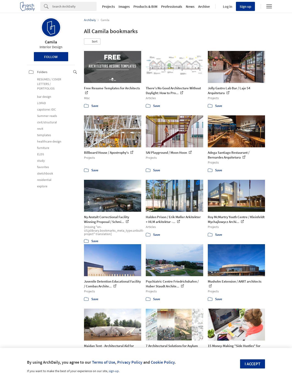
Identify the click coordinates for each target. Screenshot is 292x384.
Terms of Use (103, 362)
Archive (204, 6)
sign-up (114, 371)
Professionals (171, 6)
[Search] (74, 6)
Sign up (245, 6)
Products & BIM (145, 6)
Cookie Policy (163, 362)
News (190, 6)
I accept (252, 363)
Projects (108, 6)
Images (124, 6)
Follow (51, 56)
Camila (51, 42)
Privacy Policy (129, 362)
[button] (92, 41)
